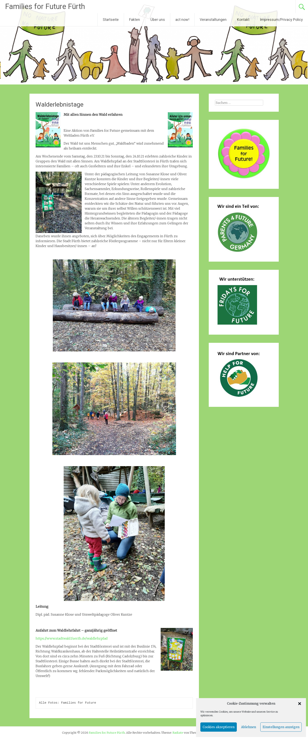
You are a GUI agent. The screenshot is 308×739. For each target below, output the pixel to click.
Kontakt (243, 19)
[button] (300, 704)
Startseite (111, 19)
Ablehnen (248, 727)
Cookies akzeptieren (219, 727)
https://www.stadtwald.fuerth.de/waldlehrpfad (72, 638)
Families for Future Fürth (45, 6)
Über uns (157, 19)
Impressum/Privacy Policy (281, 19)
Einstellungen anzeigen (281, 727)
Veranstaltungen (213, 19)
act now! (182, 19)
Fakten (134, 19)
